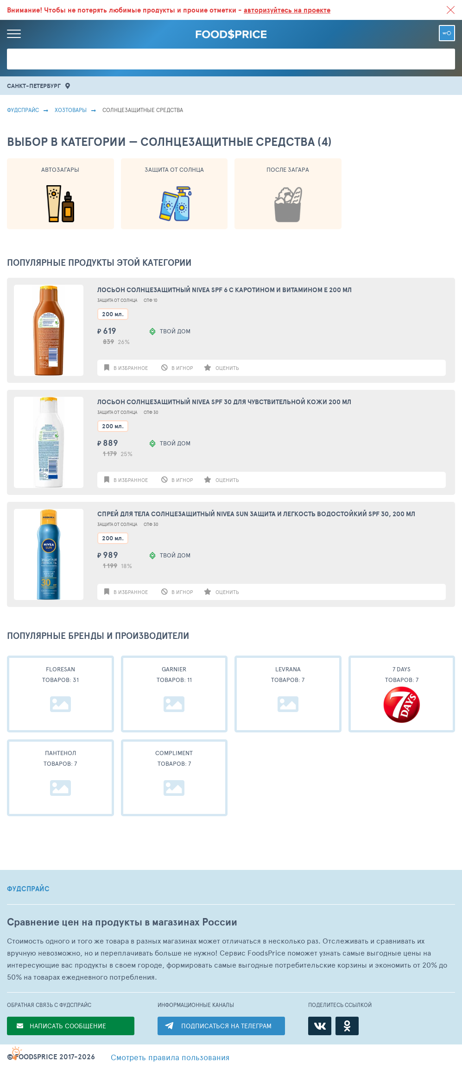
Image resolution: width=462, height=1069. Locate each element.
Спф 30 (151, 412)
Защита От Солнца (174, 169)
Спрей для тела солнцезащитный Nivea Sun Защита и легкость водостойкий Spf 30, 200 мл (256, 514)
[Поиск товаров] (231, 59)
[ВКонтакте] (319, 1026)
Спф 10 (151, 300)
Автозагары (60, 169)
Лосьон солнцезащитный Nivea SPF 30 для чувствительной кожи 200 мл (224, 401)
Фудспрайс (23, 109)
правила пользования (170, 1057)
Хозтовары (71, 109)
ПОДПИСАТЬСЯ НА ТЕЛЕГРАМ (226, 1025)
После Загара (287, 169)
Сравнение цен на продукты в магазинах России (122, 922)
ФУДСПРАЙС (28, 889)
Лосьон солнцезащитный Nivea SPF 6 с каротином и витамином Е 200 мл (224, 289)
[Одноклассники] (347, 1026)
